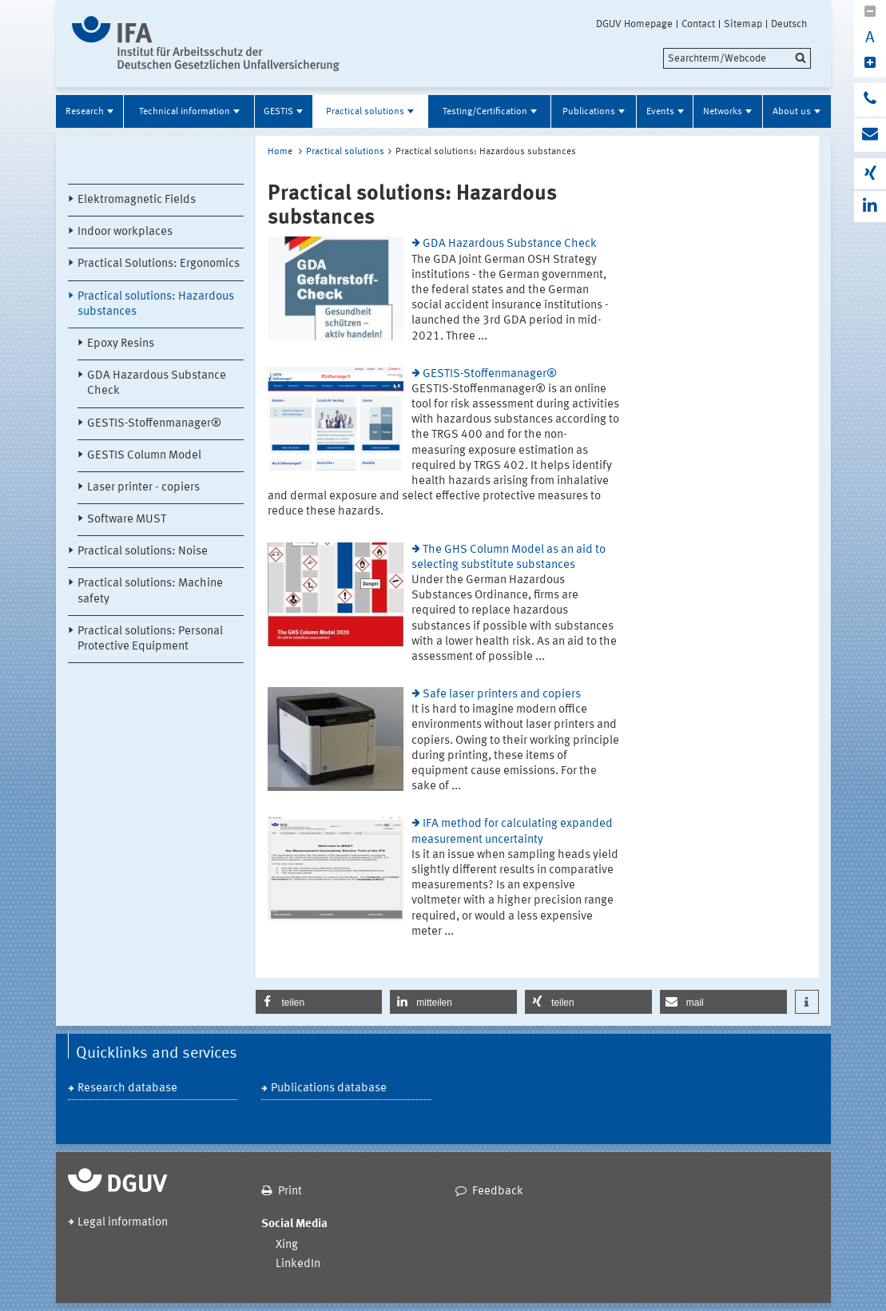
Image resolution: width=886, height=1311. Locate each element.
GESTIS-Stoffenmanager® (154, 424)
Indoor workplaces (125, 232)
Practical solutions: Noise (142, 552)
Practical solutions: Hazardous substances (155, 304)
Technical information (184, 112)
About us (792, 112)
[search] (737, 58)
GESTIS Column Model (144, 456)
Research (85, 112)
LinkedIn (298, 1264)
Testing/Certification (485, 112)
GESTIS (278, 112)
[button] (319, 1002)
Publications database (329, 1088)
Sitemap (743, 24)
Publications (588, 112)
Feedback (497, 1192)
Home (280, 152)
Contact (698, 24)
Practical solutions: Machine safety (150, 591)
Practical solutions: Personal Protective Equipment (150, 639)
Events (660, 112)
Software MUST (126, 520)
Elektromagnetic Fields (136, 200)
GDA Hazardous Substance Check (156, 383)
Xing (287, 1245)
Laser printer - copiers (143, 488)
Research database (127, 1088)
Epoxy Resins (120, 344)
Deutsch (789, 24)
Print (290, 1192)
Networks (722, 112)
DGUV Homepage (634, 24)
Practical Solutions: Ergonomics (158, 264)
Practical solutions (365, 112)
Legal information (122, 1223)
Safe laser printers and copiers (502, 695)
